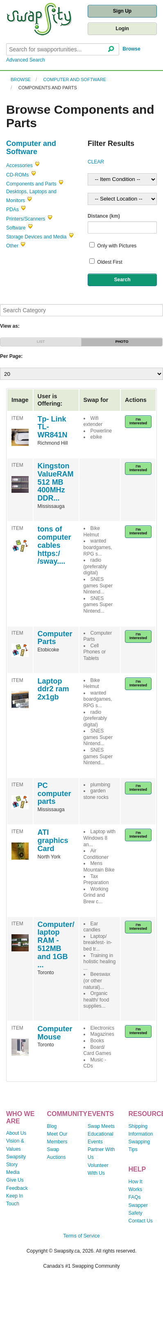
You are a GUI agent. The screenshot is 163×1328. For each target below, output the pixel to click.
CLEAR (96, 162)
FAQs (135, 1197)
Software (15, 228)
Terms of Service (81, 1236)
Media (13, 1172)
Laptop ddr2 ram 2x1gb (53, 689)
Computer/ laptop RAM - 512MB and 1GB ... (56, 944)
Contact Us (141, 1221)
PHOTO (122, 342)
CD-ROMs (17, 175)
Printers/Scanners (25, 219)
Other (12, 246)
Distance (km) (104, 216)
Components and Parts (47, 87)
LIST (41, 342)
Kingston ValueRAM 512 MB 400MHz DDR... (56, 482)
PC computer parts (54, 793)
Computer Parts (55, 638)
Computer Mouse (55, 1033)
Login (122, 28)
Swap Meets (101, 1126)
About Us (16, 1133)
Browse (131, 49)
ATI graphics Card (53, 840)
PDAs (12, 209)
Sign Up (122, 11)
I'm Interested (138, 421)
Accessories (19, 165)
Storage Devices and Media (36, 237)
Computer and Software (74, 79)
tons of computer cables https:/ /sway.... (54, 545)
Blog (52, 1126)
